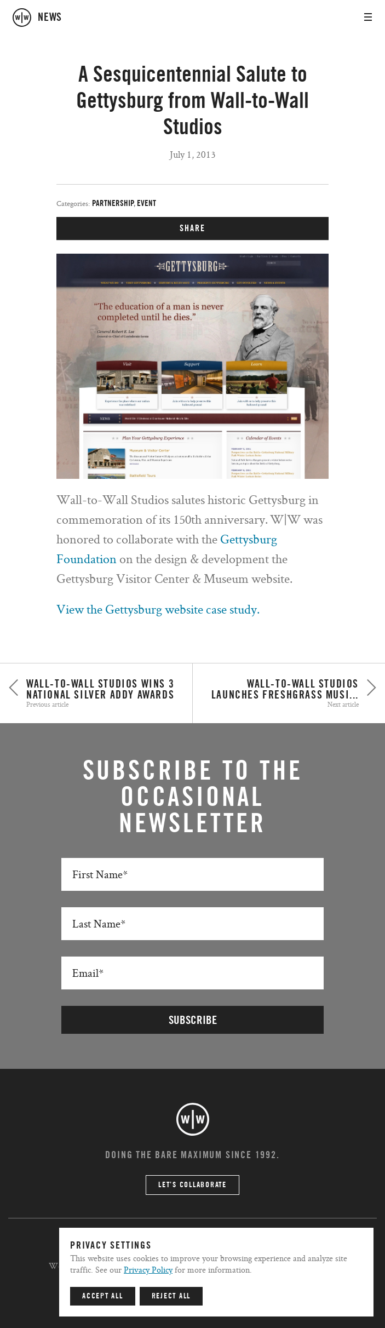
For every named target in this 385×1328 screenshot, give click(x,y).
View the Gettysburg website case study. (158, 608)
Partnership (113, 203)
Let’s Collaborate (192, 1185)
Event (146, 203)
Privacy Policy (148, 1269)
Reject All (171, 1296)
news (50, 17)
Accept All (102, 1296)
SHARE (192, 228)
